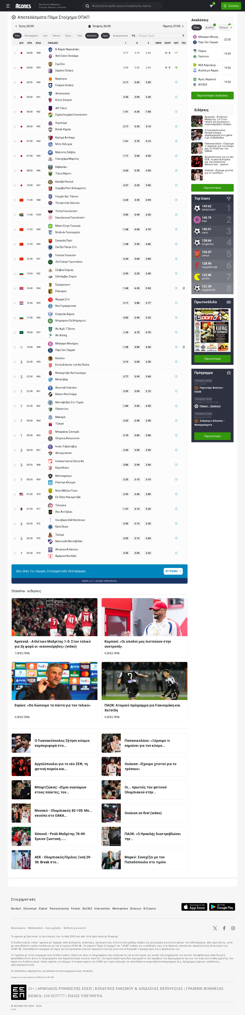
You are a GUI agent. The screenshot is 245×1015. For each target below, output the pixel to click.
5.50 (148, 288)
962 (38, 405)
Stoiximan (30, 908)
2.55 (125, 273)
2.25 (148, 214)
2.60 (148, 376)
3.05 (148, 82)
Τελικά (56, 35)
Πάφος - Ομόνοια (210, 406)
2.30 (148, 361)
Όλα (80, 35)
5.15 (148, 141)
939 (38, 67)
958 (38, 347)
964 (38, 420)
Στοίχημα (43, 7)
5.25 (148, 509)
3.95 (137, 244)
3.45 (137, 82)
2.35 (148, 523)
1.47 (125, 509)
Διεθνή (211, 27)
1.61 (125, 141)
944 (38, 141)
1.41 (125, 111)
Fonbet (75, 908)
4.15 (137, 509)
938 (38, 52)
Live (45, 35)
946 (38, 170)
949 (38, 229)
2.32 (148, 317)
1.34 (125, 332)
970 (38, 494)
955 (38, 302)
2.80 (148, 259)
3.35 (137, 126)
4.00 (137, 229)
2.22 (148, 553)
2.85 (148, 494)
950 (38, 244)
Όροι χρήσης (53, 928)
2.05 (125, 538)
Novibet (16, 908)
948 (38, 199)
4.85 (148, 244)
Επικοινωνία (18, 928)
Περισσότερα (212, 358)
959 (38, 361)
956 (38, 317)
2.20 (148, 97)
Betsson (135, 908)
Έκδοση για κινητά (75, 928)
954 (38, 288)
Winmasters (120, 908)
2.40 (148, 273)
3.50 (148, 170)
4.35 (137, 111)
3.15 (125, 361)
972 (38, 523)
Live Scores (61, 7)
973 (38, 538)
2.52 (125, 420)
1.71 (125, 156)
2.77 (148, 303)
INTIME (50, 977)
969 (38, 479)
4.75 (148, 229)
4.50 (148, 156)
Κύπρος (225, 27)
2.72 (148, 391)
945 (38, 155)
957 (38, 332)
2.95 (137, 317)
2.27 (125, 185)
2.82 (125, 317)
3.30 (125, 97)
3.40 (137, 494)
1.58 (125, 229)
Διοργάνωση (120, 35)
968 (38, 464)
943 (38, 126)
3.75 (137, 141)
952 (38, 273)
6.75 (148, 332)
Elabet (43, 908)
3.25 (137, 185)
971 (38, 508)
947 (38, 185)
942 (38, 111)
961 (38, 391)
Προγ (68, 35)
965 (38, 435)
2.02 (125, 170)
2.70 (125, 435)
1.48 (125, 288)
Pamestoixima (59, 908)
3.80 (137, 303)
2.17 (125, 82)
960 (38, 376)
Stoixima (42, 4)
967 (38, 450)
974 (38, 553)
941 (38, 97)
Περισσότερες (212, 187)
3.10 (148, 126)
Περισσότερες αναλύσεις (212, 95)
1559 (38, 214)
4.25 (137, 288)
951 (38, 258)
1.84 (125, 406)
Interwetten (102, 908)
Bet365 (87, 908)
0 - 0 (167, 52)
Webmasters (35, 928)
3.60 (137, 156)
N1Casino (150, 908)
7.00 (148, 111)
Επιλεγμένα (31, 35)
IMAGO (39, 977)
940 (38, 82)
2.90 (148, 200)
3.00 (148, 185)
